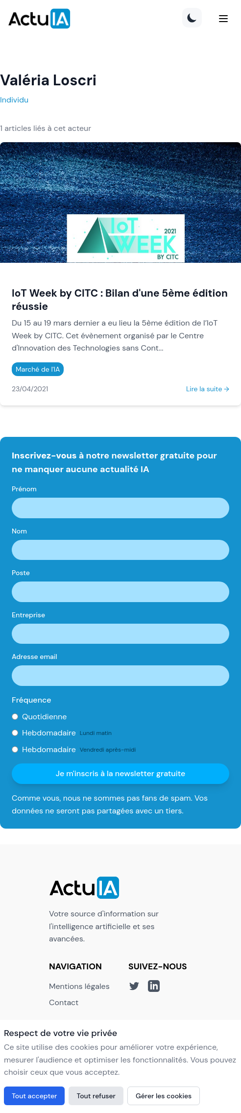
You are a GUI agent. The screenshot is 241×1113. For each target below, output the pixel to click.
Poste (21, 572)
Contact (63, 1002)
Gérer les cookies (164, 1095)
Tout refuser (96, 1095)
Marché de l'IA (38, 369)
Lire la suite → (207, 388)
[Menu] (223, 18)
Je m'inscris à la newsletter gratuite (121, 773)
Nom (19, 531)
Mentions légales (79, 986)
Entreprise (28, 614)
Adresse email (34, 656)
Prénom (24, 488)
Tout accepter (34, 1095)
